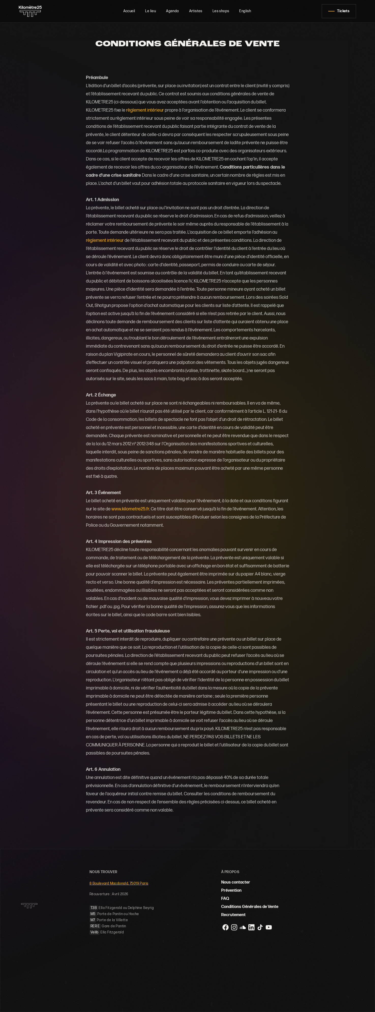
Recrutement (233, 915)
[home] (36, 11)
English (245, 11)
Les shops (221, 11)
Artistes (195, 11)
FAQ (225, 898)
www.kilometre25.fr (130, 509)
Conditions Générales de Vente (249, 906)
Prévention (231, 890)
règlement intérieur (105, 240)
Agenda (172, 11)
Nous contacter (235, 882)
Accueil (129, 11)
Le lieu (150, 11)
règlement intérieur (145, 110)
